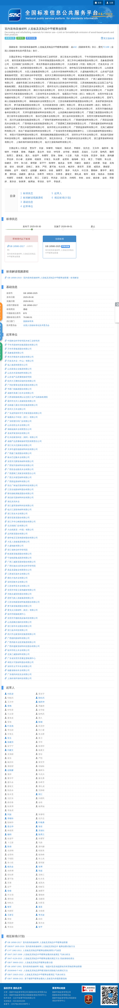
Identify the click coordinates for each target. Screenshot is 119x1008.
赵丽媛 (9, 770)
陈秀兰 (40, 834)
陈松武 (40, 698)
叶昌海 (9, 726)
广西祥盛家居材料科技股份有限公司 (22, 646)
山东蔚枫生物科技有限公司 (18, 622)
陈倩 (8, 846)
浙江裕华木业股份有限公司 (18, 626)
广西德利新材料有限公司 (17, 638)
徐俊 (8, 891)
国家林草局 (28, 321)
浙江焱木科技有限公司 (16, 630)
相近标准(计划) (62, 197)
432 (75, 47)
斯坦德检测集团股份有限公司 (19, 493)
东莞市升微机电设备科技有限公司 (21, 618)
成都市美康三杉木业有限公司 (19, 393)
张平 (39, 927)
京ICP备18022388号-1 (20, 1004)
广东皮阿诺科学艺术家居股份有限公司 (23, 413)
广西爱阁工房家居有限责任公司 (20, 473)
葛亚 (39, 907)
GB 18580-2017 (16, 246)
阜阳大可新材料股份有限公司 (19, 662)
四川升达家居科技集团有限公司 (20, 634)
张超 (39, 870)
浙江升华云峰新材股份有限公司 (20, 521)
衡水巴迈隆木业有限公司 (17, 457)
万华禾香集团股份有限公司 (18, 349)
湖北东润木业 (12, 501)
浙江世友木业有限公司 (16, 513)
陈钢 (39, 722)
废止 (93, 226)
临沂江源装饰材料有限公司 (18, 509)
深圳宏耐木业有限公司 (16, 582)
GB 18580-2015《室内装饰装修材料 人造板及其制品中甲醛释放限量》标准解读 (42, 278)
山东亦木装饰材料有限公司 (18, 373)
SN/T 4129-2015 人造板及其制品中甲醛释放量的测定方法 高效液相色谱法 (39, 958)
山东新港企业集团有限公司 (18, 369)
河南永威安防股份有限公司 (18, 594)
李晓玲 (9, 818)
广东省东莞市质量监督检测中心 (20, 658)
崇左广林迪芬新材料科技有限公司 (21, 485)
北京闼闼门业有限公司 (16, 525)
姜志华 (9, 826)
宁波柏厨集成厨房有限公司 (18, 558)
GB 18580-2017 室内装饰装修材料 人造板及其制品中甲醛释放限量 (36, 942)
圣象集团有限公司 (14, 353)
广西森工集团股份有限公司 (18, 453)
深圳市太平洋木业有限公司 (18, 666)
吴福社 (40, 830)
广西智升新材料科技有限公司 (19, 465)
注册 (109, 3)
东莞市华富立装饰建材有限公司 (20, 590)
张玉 (8, 738)
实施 (63, 226)
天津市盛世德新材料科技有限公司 (21, 449)
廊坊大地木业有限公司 (16, 578)
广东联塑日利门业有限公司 (18, 421)
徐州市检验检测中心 (15, 614)
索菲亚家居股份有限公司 (17, 517)
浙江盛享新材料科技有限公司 (19, 505)
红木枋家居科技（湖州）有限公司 (21, 437)
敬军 (8, 907)
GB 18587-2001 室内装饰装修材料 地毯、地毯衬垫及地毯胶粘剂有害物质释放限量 (43, 966)
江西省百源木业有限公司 (17, 574)
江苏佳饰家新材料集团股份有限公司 (22, 602)
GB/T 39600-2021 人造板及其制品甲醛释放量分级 (29, 962)
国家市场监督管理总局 (61, 992)
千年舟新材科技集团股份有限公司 (21, 345)
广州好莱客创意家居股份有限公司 (21, 385)
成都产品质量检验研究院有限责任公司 (23, 441)
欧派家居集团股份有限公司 (18, 554)
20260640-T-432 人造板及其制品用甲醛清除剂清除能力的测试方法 (36, 970)
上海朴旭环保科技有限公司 (18, 678)
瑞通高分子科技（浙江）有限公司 (21, 417)
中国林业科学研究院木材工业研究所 (22, 341)
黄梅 (8, 706)
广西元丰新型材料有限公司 (18, 477)
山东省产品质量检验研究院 (18, 377)
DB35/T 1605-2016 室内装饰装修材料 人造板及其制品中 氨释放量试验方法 (40, 946)
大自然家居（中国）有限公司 (19, 530)
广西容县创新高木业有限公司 (19, 469)
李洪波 (40, 915)
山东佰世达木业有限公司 (17, 425)
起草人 (58, 193)
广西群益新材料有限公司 (17, 481)
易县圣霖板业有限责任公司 (18, 570)
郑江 (39, 794)
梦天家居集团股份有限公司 (18, 606)
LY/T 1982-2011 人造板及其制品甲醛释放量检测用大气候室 (33, 950)
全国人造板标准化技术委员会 (36, 325)
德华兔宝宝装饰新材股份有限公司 (21, 538)
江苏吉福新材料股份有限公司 (19, 489)
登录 (98, 3)
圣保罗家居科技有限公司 (17, 433)
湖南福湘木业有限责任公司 (18, 429)
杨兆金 (9, 866)
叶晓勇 (40, 822)
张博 (39, 866)
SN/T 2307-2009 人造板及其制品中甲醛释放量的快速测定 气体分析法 (37, 954)
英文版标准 (107, 38)
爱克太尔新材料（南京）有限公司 (21, 610)
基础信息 (28, 202)
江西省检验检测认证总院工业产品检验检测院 (26, 397)
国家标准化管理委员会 (61, 995)
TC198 (106, 47)
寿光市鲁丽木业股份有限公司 (19, 357)
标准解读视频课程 (33, 197)
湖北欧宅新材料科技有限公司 (19, 497)
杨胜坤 (40, 702)
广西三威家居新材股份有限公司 (20, 562)
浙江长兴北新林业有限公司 (18, 445)
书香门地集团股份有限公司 (18, 389)
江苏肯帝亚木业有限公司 (17, 586)
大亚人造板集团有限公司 (17, 542)
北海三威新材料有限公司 (17, 654)
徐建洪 (9, 742)
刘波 (8, 814)
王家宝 (9, 915)
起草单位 (28, 206)
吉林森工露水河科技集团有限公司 (21, 405)
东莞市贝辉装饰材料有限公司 (19, 461)
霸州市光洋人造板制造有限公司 (20, 401)
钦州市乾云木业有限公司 (17, 650)
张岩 (39, 826)
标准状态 (28, 193)
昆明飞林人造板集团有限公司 (19, 598)
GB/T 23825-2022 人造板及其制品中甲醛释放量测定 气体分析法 (35, 974)
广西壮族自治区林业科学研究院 (20, 566)
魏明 (8, 834)
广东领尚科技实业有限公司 (18, 674)
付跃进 (9, 694)
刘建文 (9, 750)
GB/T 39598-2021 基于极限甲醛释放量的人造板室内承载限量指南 (36, 978)
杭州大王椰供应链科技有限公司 (20, 381)
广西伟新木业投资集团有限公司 (20, 642)
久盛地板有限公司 (14, 546)
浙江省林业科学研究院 (16, 550)
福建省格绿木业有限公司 (17, 670)
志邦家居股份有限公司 (16, 534)
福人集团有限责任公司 (16, 365)
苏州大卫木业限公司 (15, 409)
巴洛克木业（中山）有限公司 (19, 361)
